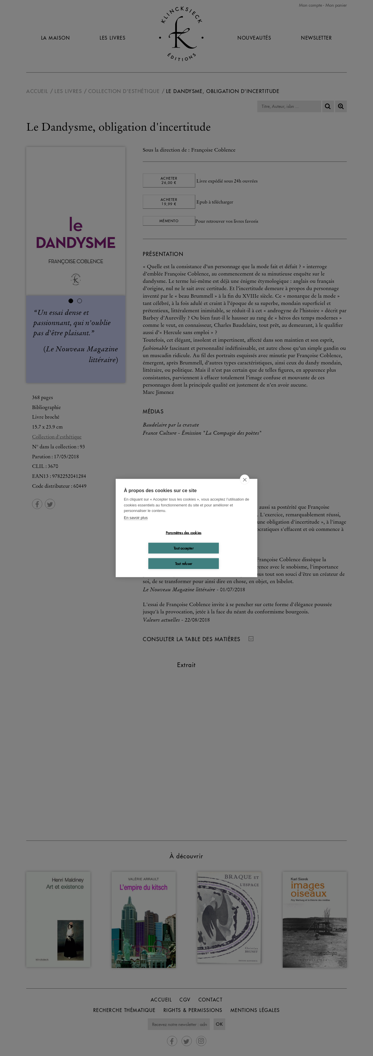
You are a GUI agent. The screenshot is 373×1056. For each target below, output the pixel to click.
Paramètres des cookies (183, 532)
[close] (244, 480)
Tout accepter (183, 548)
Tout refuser (183, 563)
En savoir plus (136, 517)
